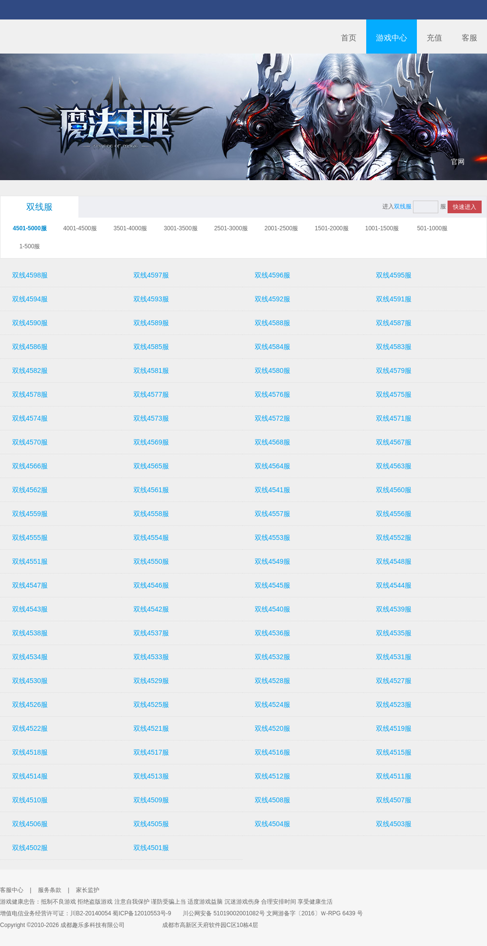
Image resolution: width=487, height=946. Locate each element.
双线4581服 (151, 370)
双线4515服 (394, 752)
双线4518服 (30, 752)
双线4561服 (151, 490)
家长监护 (87, 890)
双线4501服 (151, 848)
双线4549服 (272, 561)
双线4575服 (394, 394)
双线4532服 (272, 657)
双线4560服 (394, 490)
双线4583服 (394, 347)
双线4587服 (394, 323)
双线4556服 (394, 514)
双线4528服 (272, 681)
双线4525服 (151, 704)
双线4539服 (394, 609)
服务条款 (49, 890)
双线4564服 (272, 466)
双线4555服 (30, 537)
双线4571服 (394, 418)
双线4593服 (151, 299)
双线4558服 (151, 514)
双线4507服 (394, 800)
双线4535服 (394, 633)
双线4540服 (272, 609)
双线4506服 (30, 824)
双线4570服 (30, 442)
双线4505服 (151, 824)
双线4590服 (30, 323)
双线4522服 (30, 728)
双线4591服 (394, 299)
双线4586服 (30, 347)
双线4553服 (272, 537)
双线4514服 (30, 776)
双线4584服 (272, 347)
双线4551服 (30, 561)
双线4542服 (151, 609)
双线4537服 (151, 633)
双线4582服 (30, 370)
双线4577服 (151, 394)
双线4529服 (151, 681)
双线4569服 (151, 442)
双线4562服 (30, 490)
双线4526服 (30, 704)
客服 (469, 38)
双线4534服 (30, 657)
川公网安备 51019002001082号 (219, 913)
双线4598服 (30, 275)
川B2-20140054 (90, 913)
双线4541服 (272, 490)
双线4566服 (30, 466)
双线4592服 (272, 299)
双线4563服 (394, 466)
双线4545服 (272, 585)
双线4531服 (394, 657)
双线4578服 (30, 394)
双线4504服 (272, 824)
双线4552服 (394, 537)
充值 (434, 38)
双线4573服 (151, 418)
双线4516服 (272, 752)
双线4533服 (151, 657)
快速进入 (464, 207)
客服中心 (11, 890)
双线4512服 (272, 776)
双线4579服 (394, 370)
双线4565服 (151, 466)
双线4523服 (394, 704)
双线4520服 (272, 728)
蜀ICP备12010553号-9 (141, 913)
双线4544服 (394, 585)
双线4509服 (151, 800)
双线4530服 (30, 681)
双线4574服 (30, 418)
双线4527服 (394, 681)
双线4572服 (272, 418)
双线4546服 (151, 585)
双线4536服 (272, 633)
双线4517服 (151, 752)
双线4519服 (394, 728)
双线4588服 (272, 323)
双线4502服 (30, 848)
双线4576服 (272, 394)
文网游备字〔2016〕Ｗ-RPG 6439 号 (314, 913)
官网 (458, 162)
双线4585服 (151, 347)
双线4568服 (272, 442)
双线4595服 (394, 275)
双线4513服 (151, 776)
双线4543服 (30, 609)
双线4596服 (272, 275)
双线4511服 (394, 776)
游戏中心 (391, 38)
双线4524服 (272, 704)
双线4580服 (272, 370)
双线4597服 (151, 275)
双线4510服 (30, 800)
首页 (348, 38)
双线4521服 (151, 728)
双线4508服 (272, 800)
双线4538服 (30, 633)
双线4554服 (151, 537)
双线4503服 (394, 824)
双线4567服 (394, 442)
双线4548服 (394, 561)
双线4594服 (30, 299)
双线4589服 (151, 323)
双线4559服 (30, 514)
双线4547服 (30, 585)
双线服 (39, 207)
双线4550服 (151, 561)
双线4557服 (272, 514)
